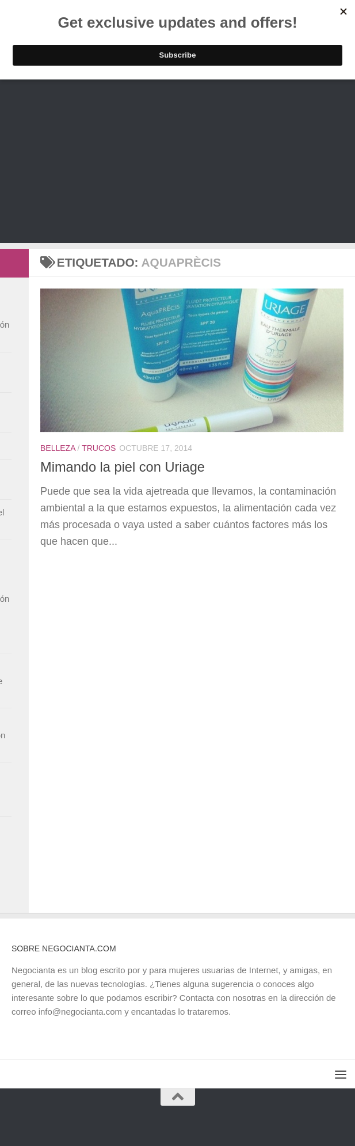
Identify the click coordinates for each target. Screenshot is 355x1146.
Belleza (57, 448)
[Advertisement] (177, 162)
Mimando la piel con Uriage (122, 467)
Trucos (99, 448)
